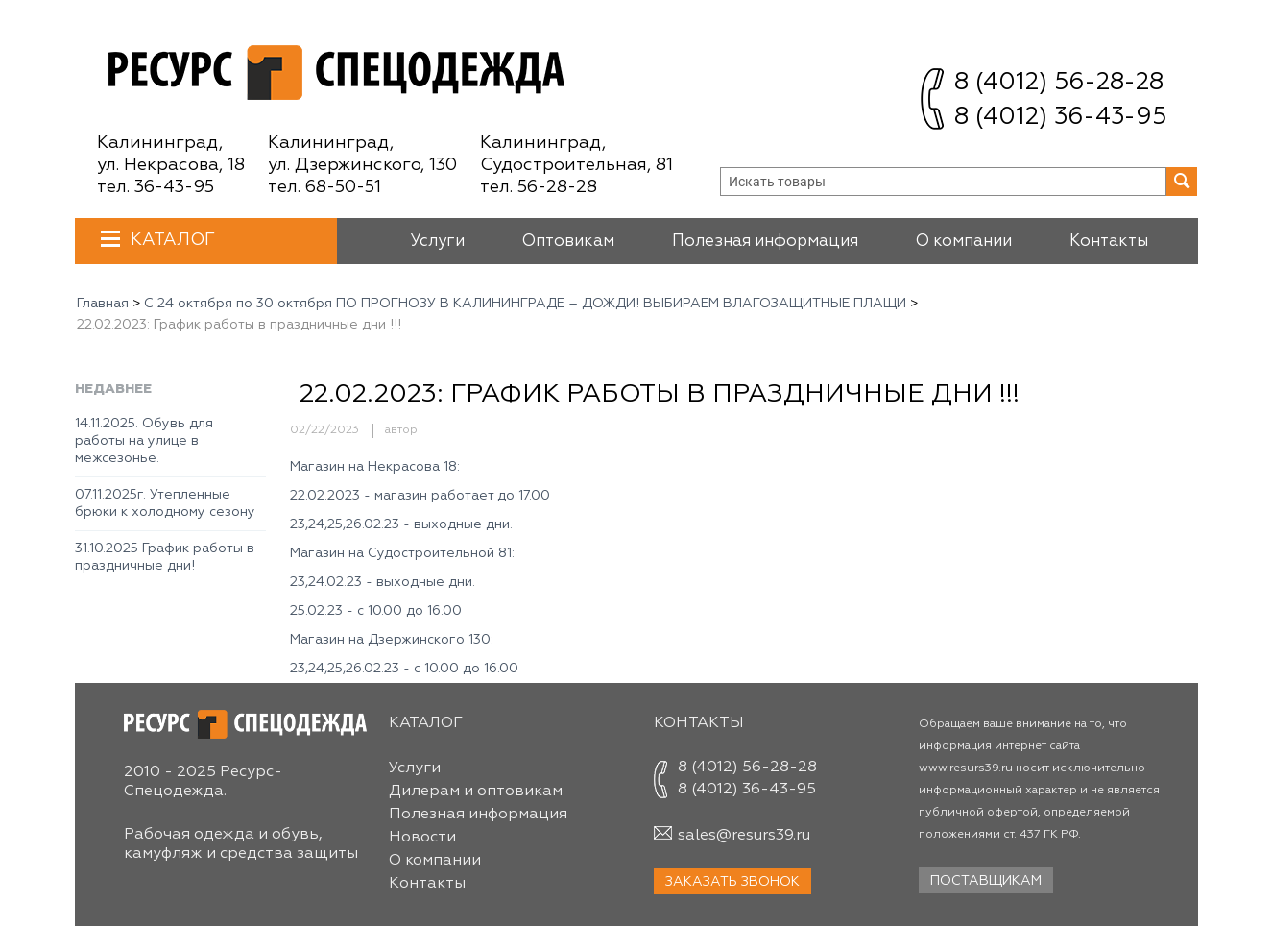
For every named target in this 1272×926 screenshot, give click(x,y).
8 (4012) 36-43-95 (1060, 118)
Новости (422, 837)
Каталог (170, 240)
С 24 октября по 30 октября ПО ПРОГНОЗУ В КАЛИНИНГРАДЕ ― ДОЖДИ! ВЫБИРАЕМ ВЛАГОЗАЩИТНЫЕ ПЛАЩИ (525, 303)
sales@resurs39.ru (744, 835)
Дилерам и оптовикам (476, 791)
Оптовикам (568, 241)
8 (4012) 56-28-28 (1059, 83)
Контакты (1108, 241)
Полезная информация (765, 241)
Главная (103, 303)
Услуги (437, 241)
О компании (964, 241)
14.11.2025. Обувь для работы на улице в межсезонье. (144, 441)
